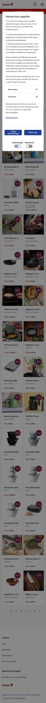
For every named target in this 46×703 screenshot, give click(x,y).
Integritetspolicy (12, 118)
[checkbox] (29, 147)
